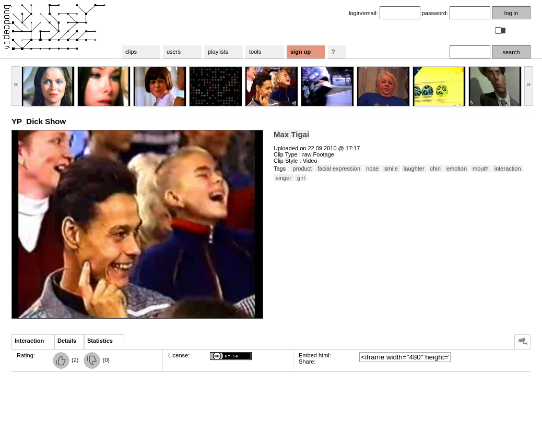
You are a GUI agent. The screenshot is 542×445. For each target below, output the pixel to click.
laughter (414, 168)
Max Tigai (291, 134)
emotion (456, 168)
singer (283, 178)
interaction (507, 168)
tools (255, 52)
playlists (218, 52)
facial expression (338, 168)
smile (391, 168)
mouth (481, 168)
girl (301, 178)
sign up (300, 52)
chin (435, 168)
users (174, 52)
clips (131, 52)
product (302, 168)
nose (372, 168)
